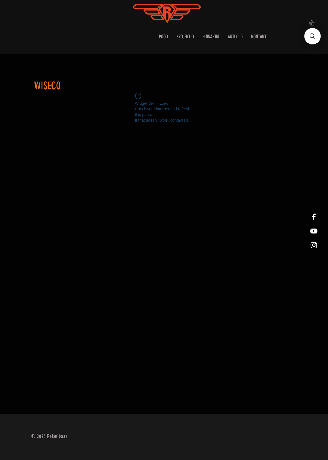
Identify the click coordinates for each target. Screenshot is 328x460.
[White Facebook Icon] (314, 217)
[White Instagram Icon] (314, 245)
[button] (315, 23)
